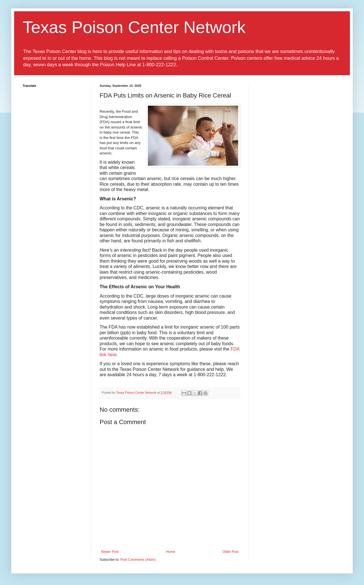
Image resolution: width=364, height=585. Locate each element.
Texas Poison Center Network (134, 27)
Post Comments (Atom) (137, 560)
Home (170, 552)
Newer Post (110, 552)
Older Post (230, 552)
